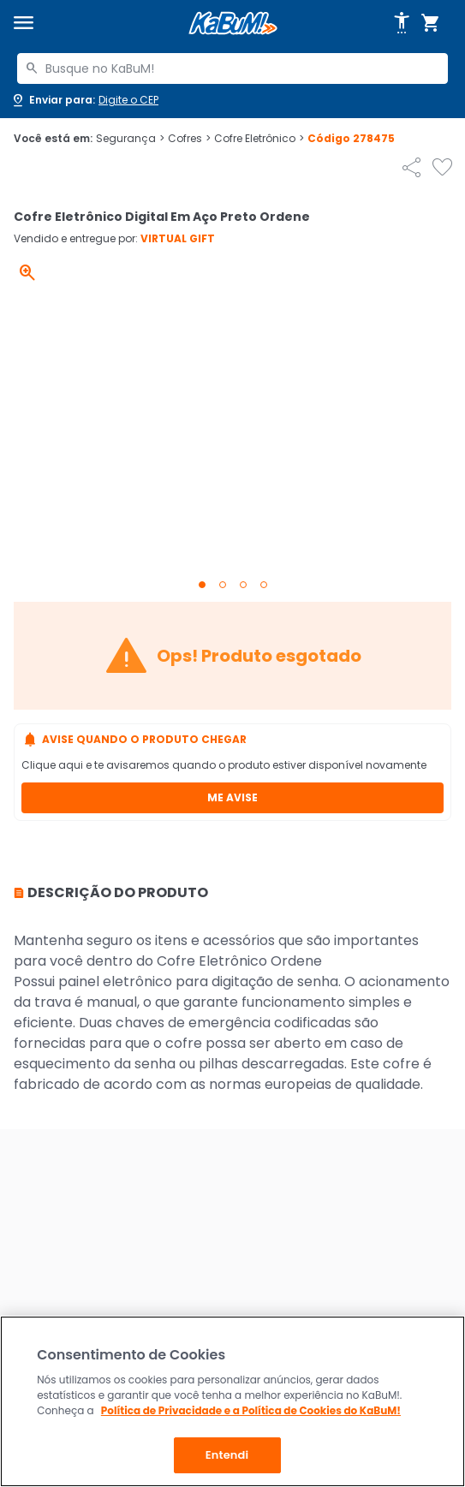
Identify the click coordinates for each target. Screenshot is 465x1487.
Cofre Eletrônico (259, 139)
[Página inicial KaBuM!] (233, 23)
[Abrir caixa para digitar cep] (84, 100)
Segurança (130, 139)
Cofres (189, 139)
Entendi (227, 1455)
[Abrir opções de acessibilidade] (401, 23)
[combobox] (232, 68)
